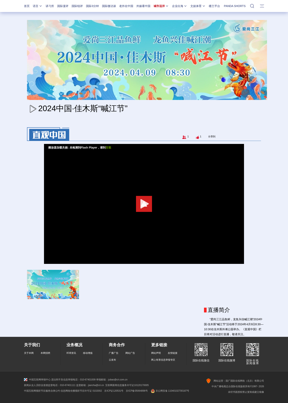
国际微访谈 (109, 6)
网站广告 (130, 353)
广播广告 (113, 353)
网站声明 (156, 353)
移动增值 (88, 353)
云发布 (112, 359)
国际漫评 (62, 6)
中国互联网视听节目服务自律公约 (42, 390)
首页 (27, 6)
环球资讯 (71, 353)
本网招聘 (45, 353)
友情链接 (172, 353)
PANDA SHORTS (235, 6)
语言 (37, 6)
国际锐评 (77, 6)
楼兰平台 (214, 6)
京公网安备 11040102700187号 (169, 390)
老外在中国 (126, 6)
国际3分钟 (92, 6)
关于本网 (29, 353)
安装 (108, 147)
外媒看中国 (143, 6)
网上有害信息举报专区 (163, 359)
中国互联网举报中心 (37, 379)
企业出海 (179, 6)
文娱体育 (198, 6)
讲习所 (50, 6)
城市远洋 (161, 6)
